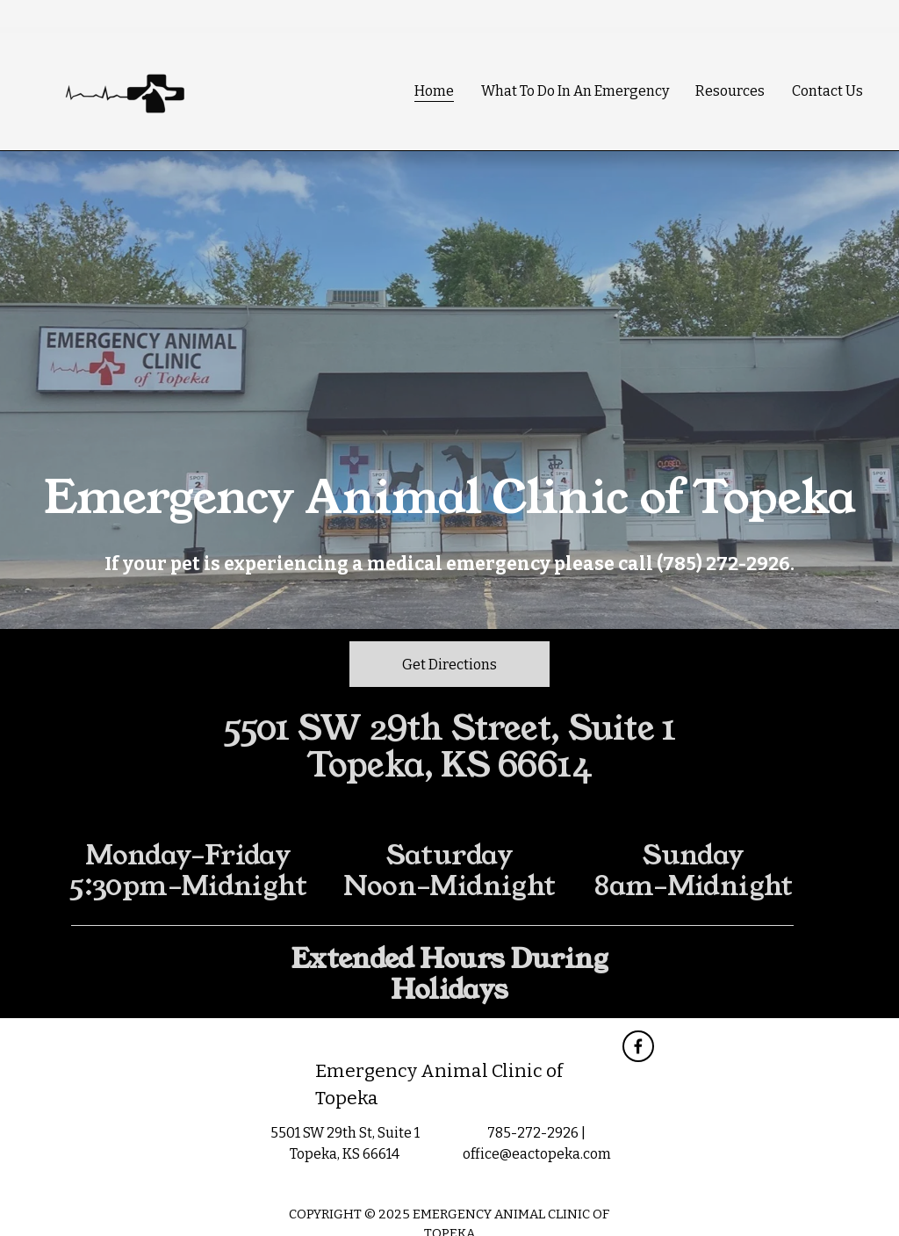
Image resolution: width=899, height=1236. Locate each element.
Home (434, 91)
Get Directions (449, 664)
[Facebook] (638, 1046)
